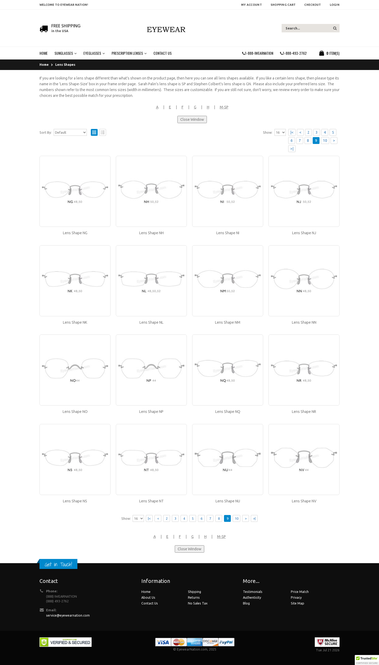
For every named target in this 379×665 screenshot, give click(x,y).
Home (44, 64)
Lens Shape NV (304, 501)
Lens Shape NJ (304, 233)
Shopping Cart (283, 4)
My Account (251, 4)
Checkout (312, 4)
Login (335, 4)
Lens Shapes (65, 64)
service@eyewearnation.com (68, 615)
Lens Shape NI (227, 233)
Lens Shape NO (75, 411)
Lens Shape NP (151, 411)
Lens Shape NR (304, 411)
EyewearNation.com (192, 649)
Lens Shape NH (151, 233)
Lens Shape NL (151, 322)
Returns (194, 597)
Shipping (194, 591)
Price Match (300, 591)
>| (291, 149)
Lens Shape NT (151, 501)
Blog (246, 603)
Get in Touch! (58, 564)
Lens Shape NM (227, 322)
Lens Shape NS (75, 501)
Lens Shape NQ (227, 411)
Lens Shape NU (228, 501)
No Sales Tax (197, 603)
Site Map (297, 603)
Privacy (296, 597)
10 (325, 140)
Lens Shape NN (304, 322)
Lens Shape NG (75, 233)
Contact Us (149, 603)
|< (291, 132)
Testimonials (252, 591)
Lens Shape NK (75, 322)
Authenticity (252, 597)
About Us (148, 597)
